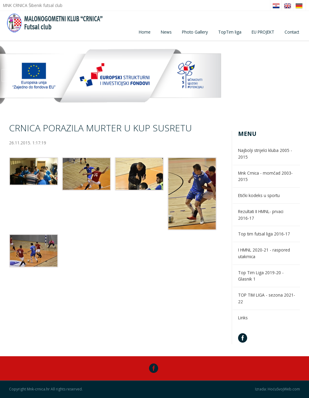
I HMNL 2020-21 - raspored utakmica (264, 253)
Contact (292, 32)
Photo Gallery (195, 32)
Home (145, 32)
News (166, 32)
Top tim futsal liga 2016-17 (264, 234)
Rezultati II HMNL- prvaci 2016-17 (260, 215)
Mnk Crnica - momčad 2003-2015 (265, 176)
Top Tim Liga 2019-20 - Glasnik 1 (261, 276)
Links (243, 318)
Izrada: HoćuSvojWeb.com (277, 389)
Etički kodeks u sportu (259, 195)
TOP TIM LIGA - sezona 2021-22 (266, 298)
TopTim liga (229, 32)
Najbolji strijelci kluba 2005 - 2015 (265, 153)
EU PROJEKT (263, 32)
